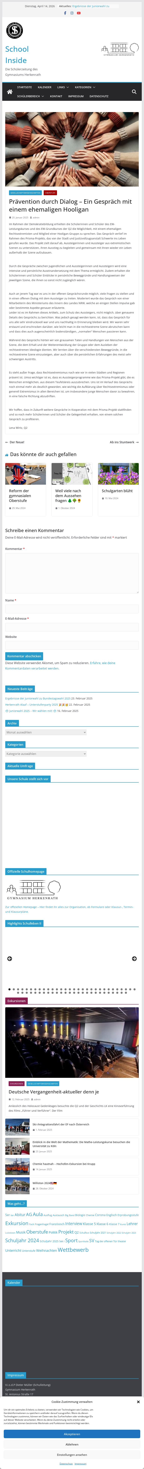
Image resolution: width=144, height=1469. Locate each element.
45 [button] (78, 993)
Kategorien (83, 87)
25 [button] (113, 989)
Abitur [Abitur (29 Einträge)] (20, 1214)
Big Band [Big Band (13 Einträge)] (69, 1215)
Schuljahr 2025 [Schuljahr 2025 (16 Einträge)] (49, 1241)
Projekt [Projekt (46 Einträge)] (66, 1232)
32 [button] (22, 993)
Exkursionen (16, 1083)
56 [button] (126, 993)
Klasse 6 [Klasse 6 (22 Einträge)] (102, 1224)
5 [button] (27, 989)
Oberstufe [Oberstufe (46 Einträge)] (37, 1232)
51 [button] (104, 993)
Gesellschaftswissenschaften (25, 192)
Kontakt (56, 96)
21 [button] (96, 989)
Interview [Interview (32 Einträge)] (73, 1223)
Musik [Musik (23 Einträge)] (21, 1232)
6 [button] (31, 989)
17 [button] (78, 989)
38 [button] (48, 993)
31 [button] (18, 993)
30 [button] (135, 989)
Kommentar (15, 549)
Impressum (80, 1463)
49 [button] (96, 993)
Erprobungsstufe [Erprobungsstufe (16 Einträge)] (128, 1215)
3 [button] (18, 989)
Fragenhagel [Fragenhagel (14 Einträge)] (42, 1224)
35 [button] (35, 993)
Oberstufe (50, 192)
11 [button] (53, 989)
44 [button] (74, 993)
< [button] (10, 959)
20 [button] (91, 989)
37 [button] (44, 993)
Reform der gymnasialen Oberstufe (20, 495)
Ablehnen (72, 1444)
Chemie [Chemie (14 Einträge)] (90, 1215)
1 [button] (9, 989)
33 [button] (27, 993)
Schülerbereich (28, 96)
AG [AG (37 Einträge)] (29, 1214)
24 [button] (109, 989)
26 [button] (117, 989)
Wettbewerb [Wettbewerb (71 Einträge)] (73, 1249)
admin (36, 217)
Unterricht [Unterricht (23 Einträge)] (13, 1250)
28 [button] (126, 989)
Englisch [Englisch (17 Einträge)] (111, 1215)
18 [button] (83, 989)
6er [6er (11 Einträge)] (12, 1215)
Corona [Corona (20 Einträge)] (100, 1215)
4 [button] (22, 989)
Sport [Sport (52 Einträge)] (71, 1240)
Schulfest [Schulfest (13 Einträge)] (84, 1232)
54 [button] (117, 993)
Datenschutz (66, 1463)
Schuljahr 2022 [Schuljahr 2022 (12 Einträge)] (114, 1232)
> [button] (134, 959)
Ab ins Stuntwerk (124, 442)
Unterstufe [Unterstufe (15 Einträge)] (28, 1251)
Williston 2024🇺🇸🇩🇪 (45, 1183)
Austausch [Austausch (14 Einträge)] (58, 1215)
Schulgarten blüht (117, 490)
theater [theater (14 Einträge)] (122, 1241)
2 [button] (14, 989)
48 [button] (91, 993)
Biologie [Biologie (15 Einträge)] (80, 1215)
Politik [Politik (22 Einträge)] (53, 1232)
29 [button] (130, 989)
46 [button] (83, 993)
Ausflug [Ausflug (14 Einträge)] (48, 1215)
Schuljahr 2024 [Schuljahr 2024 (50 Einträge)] (22, 1240)
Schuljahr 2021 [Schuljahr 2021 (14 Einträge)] (98, 1232)
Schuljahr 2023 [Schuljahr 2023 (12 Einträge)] (129, 1232)
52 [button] (109, 993)
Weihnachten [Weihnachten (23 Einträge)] (46, 1250)
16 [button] (74, 989)
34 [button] (31, 993)
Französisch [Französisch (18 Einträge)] (56, 1224)
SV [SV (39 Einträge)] (91, 1240)
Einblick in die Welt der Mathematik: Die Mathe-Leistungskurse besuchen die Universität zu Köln (81, 1144)
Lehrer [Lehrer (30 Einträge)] (132, 1223)
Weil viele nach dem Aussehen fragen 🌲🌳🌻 (68, 495)
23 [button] (104, 989)
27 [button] (122, 989)
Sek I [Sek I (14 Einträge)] (61, 1241)
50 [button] (100, 993)
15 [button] (70, 989)
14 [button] (65, 989)
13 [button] (61, 989)
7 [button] (35, 989)
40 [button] (57, 993)
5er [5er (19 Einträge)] (7, 1215)
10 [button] (48, 989)
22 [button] (100, 989)
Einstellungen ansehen (72, 1455)
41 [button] (61, 993)
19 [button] (87, 989)
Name (10, 600)
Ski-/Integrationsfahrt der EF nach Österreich (61, 1124)
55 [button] (122, 993)
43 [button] (70, 993)
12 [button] (57, 989)
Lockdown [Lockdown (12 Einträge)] (10, 1232)
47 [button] (87, 993)
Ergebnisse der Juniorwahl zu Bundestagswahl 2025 (90, 8)
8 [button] (40, 989)
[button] (138, 1402)
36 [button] (40, 993)
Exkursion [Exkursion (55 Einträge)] (16, 1223)
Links (61, 87)
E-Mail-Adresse (17, 618)
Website (11, 637)
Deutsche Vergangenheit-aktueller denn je (54, 1092)
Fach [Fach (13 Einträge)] (31, 1224)
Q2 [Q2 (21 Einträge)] (76, 1232)
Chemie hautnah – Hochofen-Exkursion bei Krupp (64, 1164)
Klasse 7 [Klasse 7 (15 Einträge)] (114, 1224)
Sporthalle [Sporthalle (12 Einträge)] (83, 1241)
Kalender (44, 87)
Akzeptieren (72, 1434)
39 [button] (53, 993)
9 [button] (44, 989)
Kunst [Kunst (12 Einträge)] (123, 1224)
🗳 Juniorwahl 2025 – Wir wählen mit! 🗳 (30, 711)
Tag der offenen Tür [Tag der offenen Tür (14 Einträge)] (106, 1241)
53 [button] (113, 993)
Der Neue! (14, 442)
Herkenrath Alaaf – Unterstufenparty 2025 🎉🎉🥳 (36, 704)
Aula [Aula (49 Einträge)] (38, 1214)
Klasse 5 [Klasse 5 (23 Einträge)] (89, 1224)
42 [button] (65, 993)
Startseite (24, 87)
